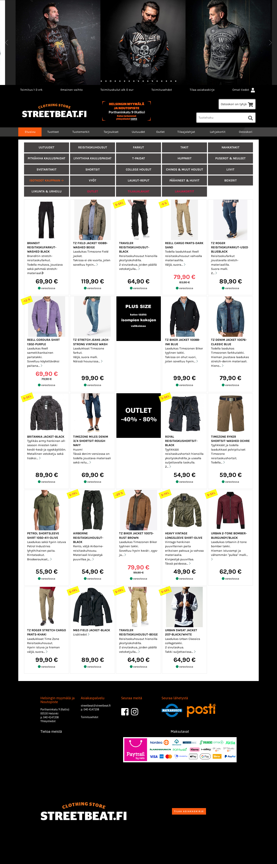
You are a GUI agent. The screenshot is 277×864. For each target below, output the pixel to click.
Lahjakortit (217, 132)
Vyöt (92, 180)
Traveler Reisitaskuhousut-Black (134, 247)
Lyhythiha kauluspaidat (92, 158)
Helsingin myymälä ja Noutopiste (57, 700)
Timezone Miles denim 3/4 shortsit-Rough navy (90, 441)
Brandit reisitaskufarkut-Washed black (41, 247)
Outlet (160, 132)
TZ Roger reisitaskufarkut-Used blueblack (229, 247)
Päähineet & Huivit (184, 180)
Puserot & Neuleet (230, 158)
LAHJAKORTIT (184, 191)
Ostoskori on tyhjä (237, 104)
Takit (184, 147)
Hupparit (185, 158)
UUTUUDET (46, 147)
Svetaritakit (47, 169)
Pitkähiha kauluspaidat (46, 158)
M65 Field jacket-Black (91, 630)
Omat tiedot (244, 89)
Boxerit (230, 180)
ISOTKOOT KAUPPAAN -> (46, 180)
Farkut (138, 147)
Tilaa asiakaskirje (202, 89)
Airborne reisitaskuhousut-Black (88, 537)
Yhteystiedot (48, 721)
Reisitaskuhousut (92, 147)
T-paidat (138, 158)
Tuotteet (53, 132)
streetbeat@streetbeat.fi (96, 705)
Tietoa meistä (51, 731)
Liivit (230, 169)
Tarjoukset (111, 132)
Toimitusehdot (161, 89)
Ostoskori (245, 132)
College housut (138, 169)
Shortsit (92, 169)
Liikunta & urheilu (47, 191)
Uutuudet (138, 132)
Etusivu (30, 132)
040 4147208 (51, 717)
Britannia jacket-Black (45, 436)
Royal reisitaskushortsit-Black (181, 441)
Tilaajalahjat (186, 132)
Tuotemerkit (80, 132)
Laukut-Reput (138, 180)
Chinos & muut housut (184, 169)
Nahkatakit (230, 147)
